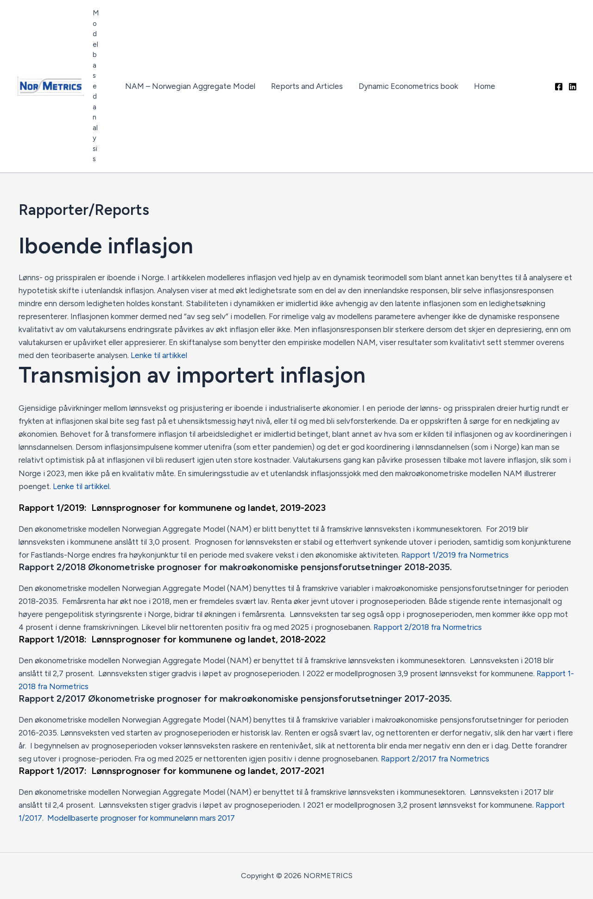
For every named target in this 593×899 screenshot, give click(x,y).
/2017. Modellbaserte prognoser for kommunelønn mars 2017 (128, 818)
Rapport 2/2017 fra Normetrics (435, 758)
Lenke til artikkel (159, 355)
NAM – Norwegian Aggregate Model (190, 86)
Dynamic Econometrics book (408, 86)
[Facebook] (559, 86)
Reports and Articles (307, 86)
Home (484, 86)
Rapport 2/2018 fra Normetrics (427, 627)
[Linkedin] (572, 86)
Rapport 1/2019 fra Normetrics (455, 555)
